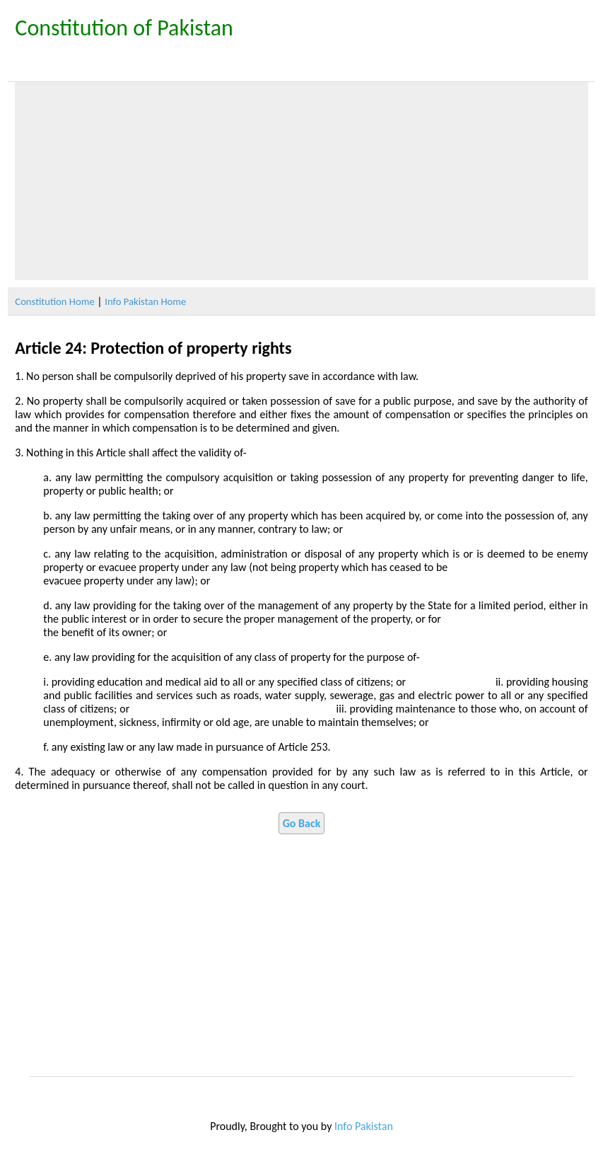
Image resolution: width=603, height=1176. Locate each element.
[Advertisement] (302, 181)
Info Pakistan (363, 1126)
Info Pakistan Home (145, 301)
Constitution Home (54, 301)
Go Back (302, 823)
